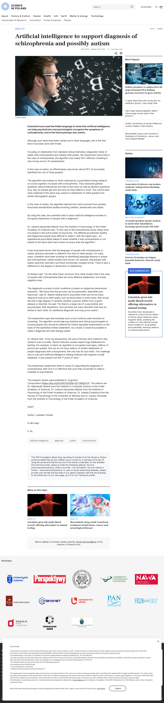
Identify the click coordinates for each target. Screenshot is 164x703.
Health (47, 16)
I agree (117, 688)
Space (4, 16)
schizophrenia (89, 440)
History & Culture (20, 16)
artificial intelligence (39, 440)
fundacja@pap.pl (78, 680)
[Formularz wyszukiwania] (113, 7)
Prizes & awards (52, 20)
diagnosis (59, 440)
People (67, 20)
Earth (64, 16)
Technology (97, 16)
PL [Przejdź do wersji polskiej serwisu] (156, 7)
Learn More (101, 688)
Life (56, 16)
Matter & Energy (135, 217)
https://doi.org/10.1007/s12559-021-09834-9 (66, 383)
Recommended (139, 271)
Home (152, 29)
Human (37, 16)
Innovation (35, 20)
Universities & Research (14, 20)
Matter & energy (79, 16)
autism (73, 440)
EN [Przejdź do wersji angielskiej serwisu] (161, 7)
